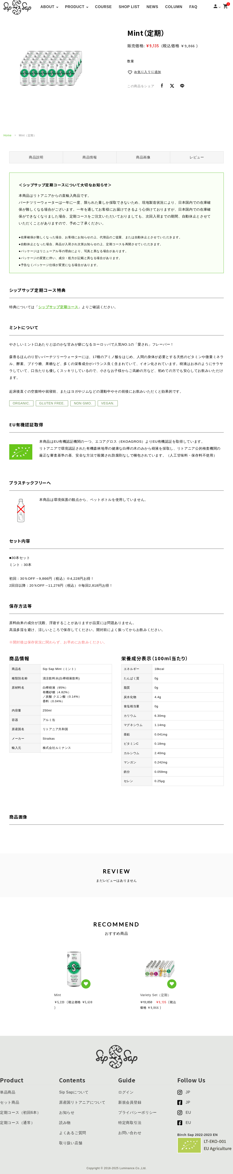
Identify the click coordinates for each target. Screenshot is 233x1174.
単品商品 (7, 1092)
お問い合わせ (129, 1133)
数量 (130, 61)
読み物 (65, 1123)
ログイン (126, 1092)
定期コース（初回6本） (20, 1112)
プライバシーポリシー (137, 1112)
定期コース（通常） (17, 1123)
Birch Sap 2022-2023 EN (197, 1135)
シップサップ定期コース (58, 307)
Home (7, 135)
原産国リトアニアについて (82, 1102)
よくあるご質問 (72, 1133)
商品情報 (89, 157)
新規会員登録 (129, 1102)
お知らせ (67, 1112)
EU (184, 1112)
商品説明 (36, 157)
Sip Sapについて (74, 1092)
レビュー (197, 157)
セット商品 (9, 1102)
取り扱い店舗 (70, 1143)
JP (183, 1092)
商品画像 (143, 157)
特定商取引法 (129, 1123)
